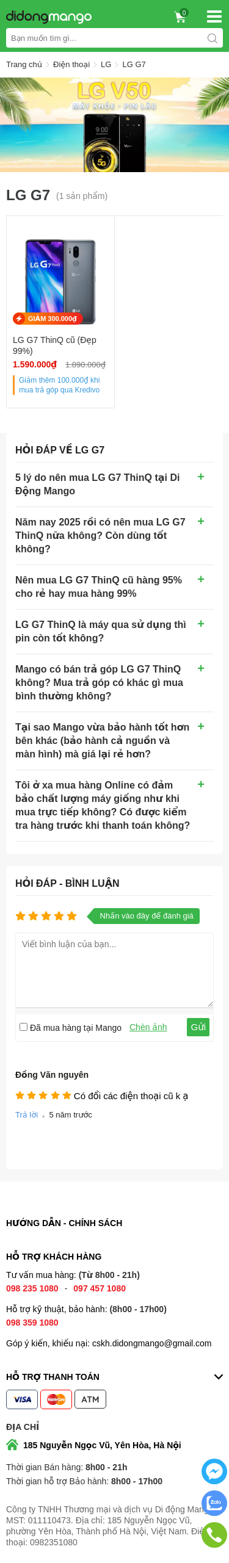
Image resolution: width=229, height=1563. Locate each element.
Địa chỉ (22, 1427)
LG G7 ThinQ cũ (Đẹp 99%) (54, 345)
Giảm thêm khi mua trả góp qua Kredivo (59, 385)
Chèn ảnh (148, 1027)
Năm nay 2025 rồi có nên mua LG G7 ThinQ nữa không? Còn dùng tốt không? (100, 535)
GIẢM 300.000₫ (52, 318)
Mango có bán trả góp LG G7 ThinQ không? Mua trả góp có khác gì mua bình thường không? (99, 682)
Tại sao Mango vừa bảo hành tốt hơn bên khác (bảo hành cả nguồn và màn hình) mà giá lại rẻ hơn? (102, 740)
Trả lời (26, 1114)
